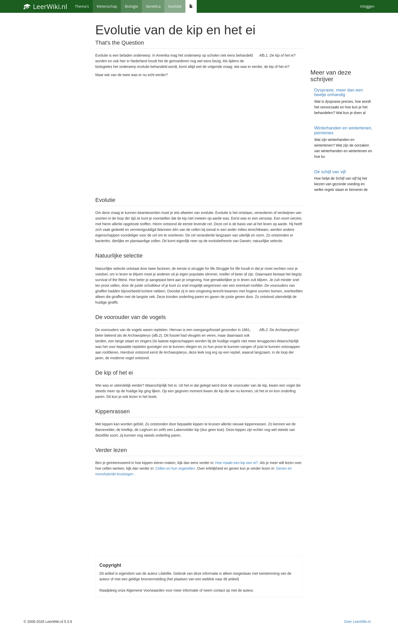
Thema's (82, 6)
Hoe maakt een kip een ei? (236, 463)
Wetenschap (107, 6)
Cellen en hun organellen (175, 468)
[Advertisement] (199, 136)
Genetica (153, 6)
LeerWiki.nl (45, 6)
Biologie (131, 6)
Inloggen (367, 6)
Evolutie (175, 6)
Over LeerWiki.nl (357, 622)
